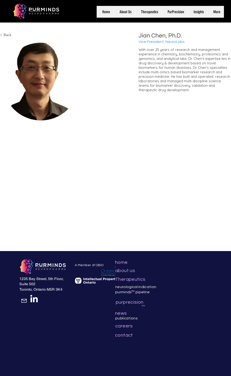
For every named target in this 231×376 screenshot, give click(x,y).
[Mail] (24, 301)
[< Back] (9, 35)
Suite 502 (27, 284)
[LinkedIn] (34, 299)
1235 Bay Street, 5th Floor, (41, 279)
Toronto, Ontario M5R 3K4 (40, 289)
